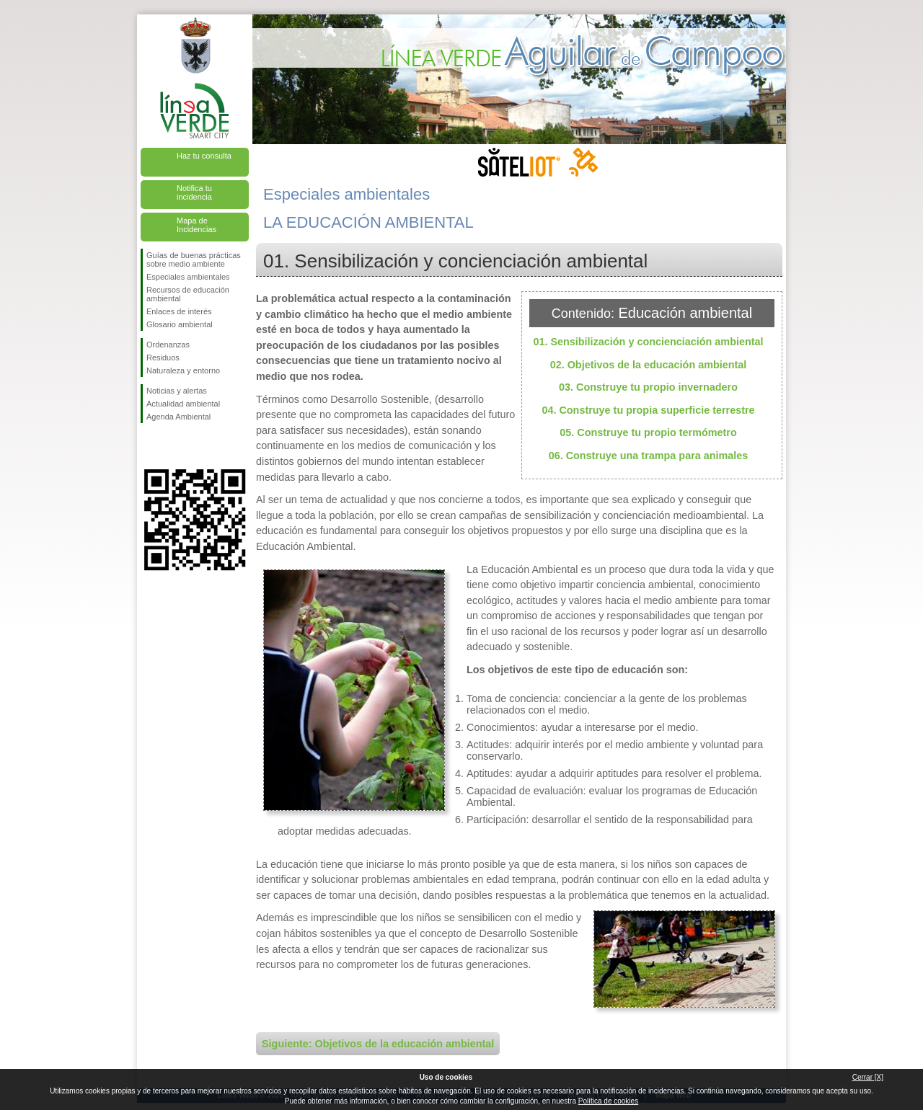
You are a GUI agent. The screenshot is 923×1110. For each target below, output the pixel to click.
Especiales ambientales (188, 276)
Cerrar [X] (867, 1077)
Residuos (163, 357)
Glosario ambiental (179, 324)
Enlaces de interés (179, 311)
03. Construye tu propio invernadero (648, 387)
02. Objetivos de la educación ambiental (648, 364)
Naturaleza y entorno (183, 370)
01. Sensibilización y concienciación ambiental (648, 341)
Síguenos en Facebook (149, 446)
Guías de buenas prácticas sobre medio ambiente (193, 259)
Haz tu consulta (204, 155)
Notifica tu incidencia (194, 192)
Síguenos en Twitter (173, 446)
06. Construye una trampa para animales (648, 455)
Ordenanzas (168, 344)
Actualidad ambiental (183, 403)
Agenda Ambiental (178, 416)
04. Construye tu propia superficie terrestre (648, 410)
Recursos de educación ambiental (187, 294)
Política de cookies (608, 1101)
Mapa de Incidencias (196, 225)
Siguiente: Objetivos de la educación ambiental (378, 1043)
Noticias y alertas (176, 390)
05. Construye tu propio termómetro (648, 432)
